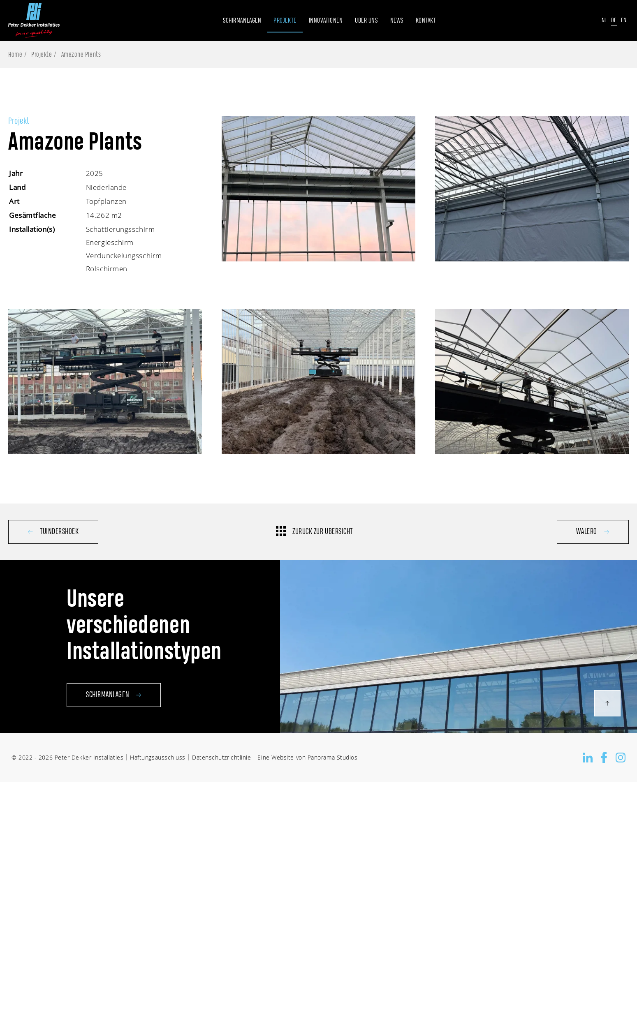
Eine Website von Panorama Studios (307, 757)
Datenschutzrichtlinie (221, 757)
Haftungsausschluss (157, 757)
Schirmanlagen (113, 711)
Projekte (41, 54)
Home (15, 54)
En (624, 20)
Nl (604, 20)
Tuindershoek (53, 532)
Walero (592, 532)
